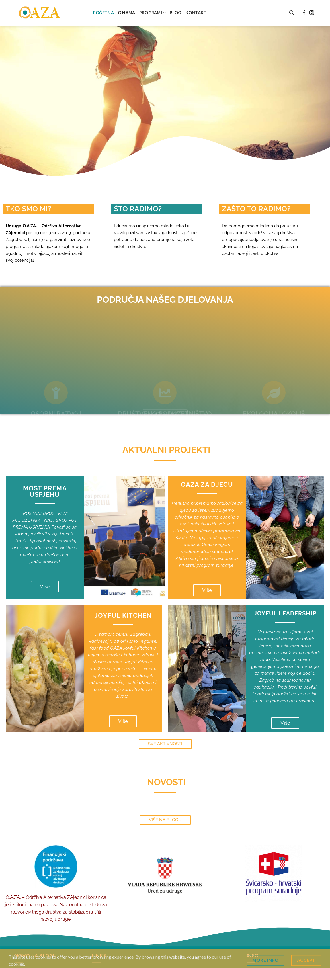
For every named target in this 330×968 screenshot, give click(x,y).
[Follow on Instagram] (311, 12)
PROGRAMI (152, 12)
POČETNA (103, 12)
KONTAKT (196, 12)
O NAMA (126, 12)
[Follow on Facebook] (304, 12)
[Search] (291, 12)
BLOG (175, 12)
